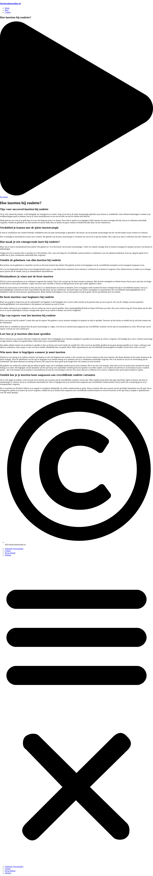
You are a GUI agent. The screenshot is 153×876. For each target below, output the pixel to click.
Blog (6, 10)
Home (7, 8)
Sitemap (8, 555)
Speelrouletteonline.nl (10, 3)
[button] (76, 711)
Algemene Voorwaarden (14, 549)
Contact (8, 12)
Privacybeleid (10, 553)
